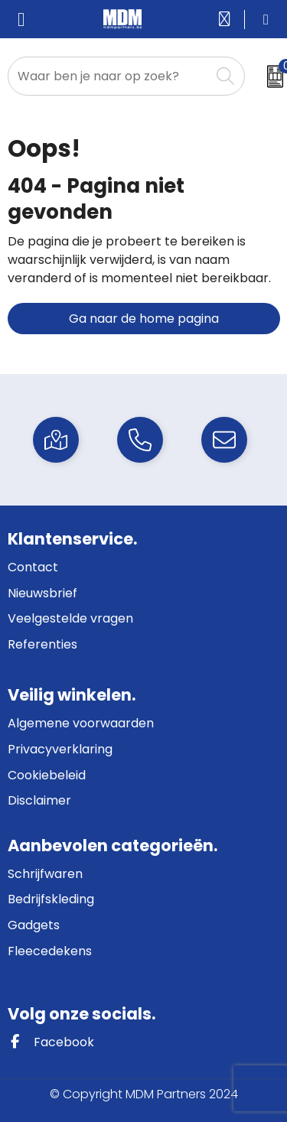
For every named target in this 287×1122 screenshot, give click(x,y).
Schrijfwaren (45, 874)
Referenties (42, 644)
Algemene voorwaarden (81, 723)
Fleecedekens (50, 951)
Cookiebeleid (47, 775)
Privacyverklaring (60, 749)
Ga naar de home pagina (144, 318)
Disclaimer (39, 800)
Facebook (51, 1042)
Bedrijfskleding (51, 899)
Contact (33, 567)
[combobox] (109, 76)
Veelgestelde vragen (70, 618)
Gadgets (34, 925)
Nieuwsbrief (42, 593)
